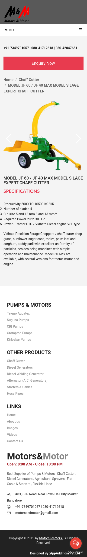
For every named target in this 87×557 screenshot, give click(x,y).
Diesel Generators (20, 367)
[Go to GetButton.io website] (75, 552)
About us (13, 421)
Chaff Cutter (29, 80)
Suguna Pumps (18, 320)
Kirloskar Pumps (19, 339)
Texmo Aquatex (18, 313)
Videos (12, 434)
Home (8, 80)
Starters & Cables (19, 387)
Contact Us (15, 441)
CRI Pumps (15, 326)
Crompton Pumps (19, 333)
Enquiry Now (43, 63)
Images (12, 428)
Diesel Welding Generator (25, 374)
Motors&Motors (51, 538)
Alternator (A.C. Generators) (27, 380)
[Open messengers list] (76, 543)
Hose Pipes (15, 393)
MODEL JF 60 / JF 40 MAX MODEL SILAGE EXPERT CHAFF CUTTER (43, 180)
